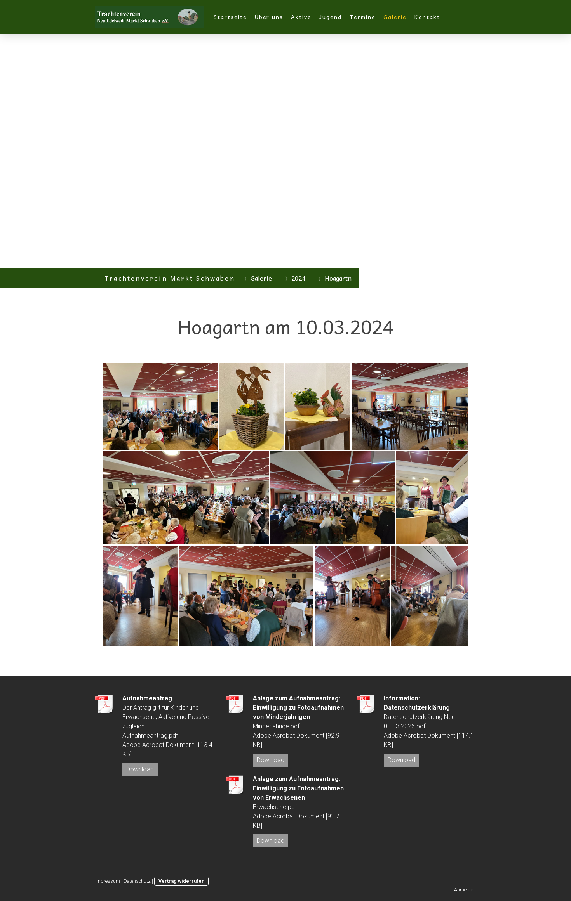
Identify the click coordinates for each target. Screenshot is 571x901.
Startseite (230, 16)
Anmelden (465, 889)
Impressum (107, 881)
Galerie (395, 16)
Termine (363, 16)
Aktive (301, 16)
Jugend (330, 16)
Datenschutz (137, 881)
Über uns (269, 16)
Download (140, 769)
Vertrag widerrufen (181, 881)
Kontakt (427, 16)
